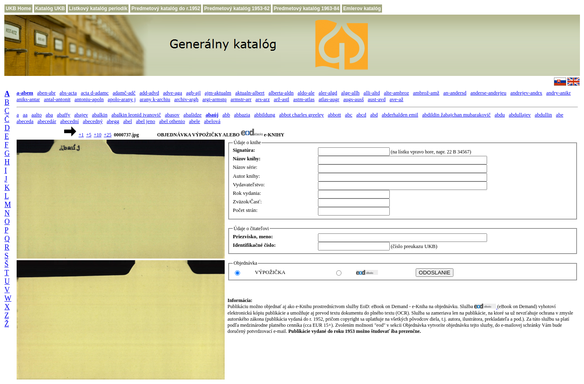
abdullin (543, 115)
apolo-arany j (122, 99)
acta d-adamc (95, 93)
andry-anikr (558, 93)
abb (226, 115)
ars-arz (263, 99)
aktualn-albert (249, 93)
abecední (69, 121)
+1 (81, 135)
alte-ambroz (396, 93)
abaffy (63, 115)
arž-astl (281, 99)
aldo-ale (306, 93)
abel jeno (145, 121)
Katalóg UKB (50, 8)
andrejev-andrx (526, 93)
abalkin (99, 115)
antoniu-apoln (89, 99)
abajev (81, 115)
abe (559, 115)
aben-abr (46, 93)
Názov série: (245, 167)
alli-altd (371, 93)
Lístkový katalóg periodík (98, 8)
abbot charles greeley (301, 115)
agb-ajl (193, 93)
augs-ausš (353, 99)
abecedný (93, 121)
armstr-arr (240, 99)
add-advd (149, 93)
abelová (212, 121)
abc (348, 115)
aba (49, 115)
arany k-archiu (155, 99)
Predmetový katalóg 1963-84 (306, 8)
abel (127, 121)
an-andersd (454, 93)
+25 (108, 135)
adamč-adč (124, 93)
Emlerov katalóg (362, 8)
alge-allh (350, 93)
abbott (334, 115)
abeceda (25, 121)
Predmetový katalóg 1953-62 (236, 8)
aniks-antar (28, 99)
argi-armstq (214, 99)
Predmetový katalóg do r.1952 (165, 8)
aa (25, 115)
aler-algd (327, 93)
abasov (172, 115)
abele (194, 121)
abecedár (46, 121)
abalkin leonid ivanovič (136, 115)
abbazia (242, 115)
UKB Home (18, 8)
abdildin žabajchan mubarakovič (456, 115)
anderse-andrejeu (488, 93)
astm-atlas (304, 99)
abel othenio (172, 121)
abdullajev (520, 115)
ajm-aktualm (218, 93)
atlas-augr (328, 99)
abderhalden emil (400, 115)
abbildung (264, 115)
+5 (88, 135)
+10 (97, 135)
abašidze (192, 115)
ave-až (397, 99)
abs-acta (68, 93)
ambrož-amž (426, 93)
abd (374, 115)
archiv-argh (186, 99)
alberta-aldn (281, 93)
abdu (500, 115)
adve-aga (172, 93)
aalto (37, 115)
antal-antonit (57, 99)
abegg (113, 121)
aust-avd (377, 99)
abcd (361, 115)
